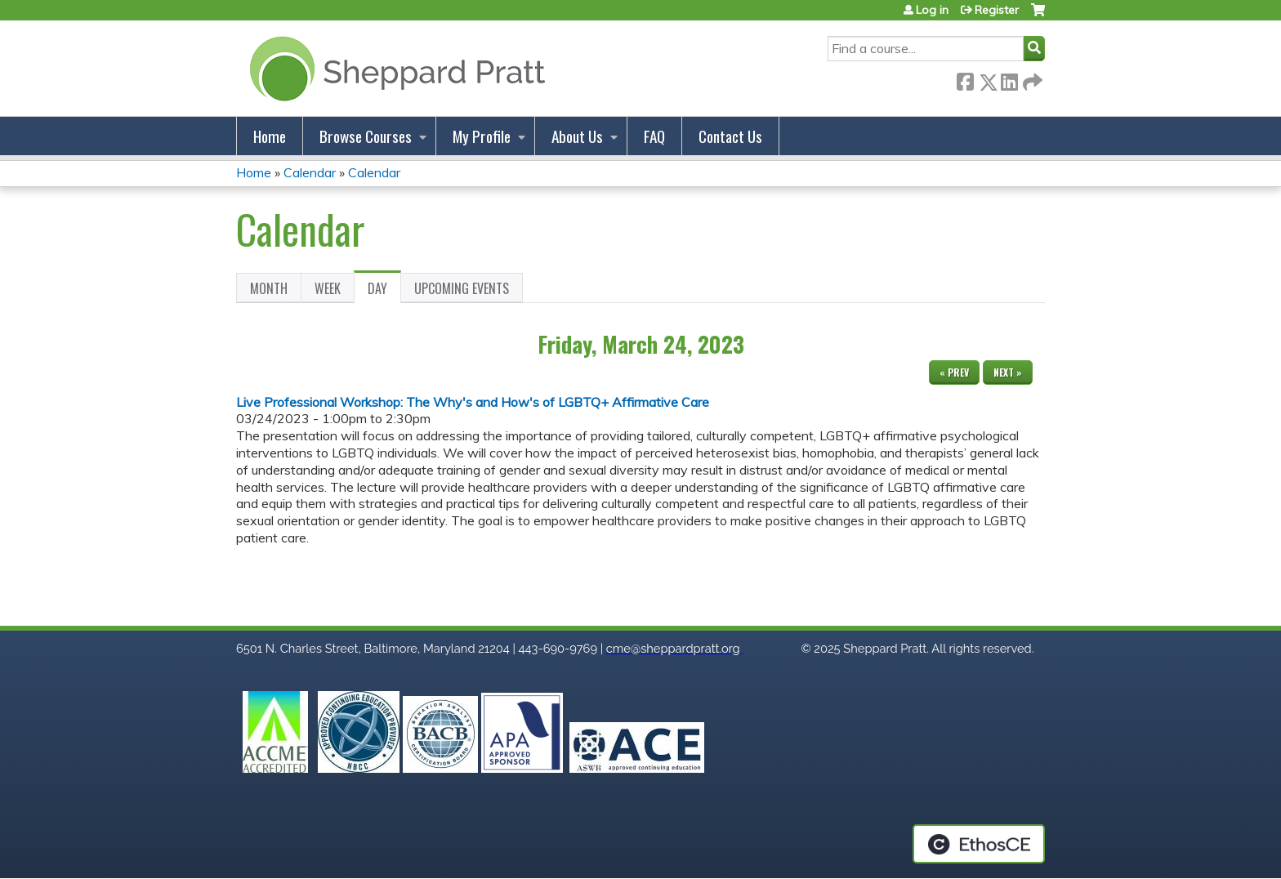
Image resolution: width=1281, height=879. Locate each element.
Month (269, 288)
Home (269, 136)
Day (384, 291)
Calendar (309, 172)
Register (997, 10)
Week (328, 288)
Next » (1007, 372)
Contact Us (730, 136)
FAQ (654, 136)
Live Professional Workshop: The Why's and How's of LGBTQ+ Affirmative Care (472, 402)
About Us (577, 136)
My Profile (482, 136)
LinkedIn (1009, 78)
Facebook (965, 78)
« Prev (954, 372)
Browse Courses (365, 136)
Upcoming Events (461, 288)
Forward (1031, 78)
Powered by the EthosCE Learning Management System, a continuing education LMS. (979, 843)
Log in (932, 10)
